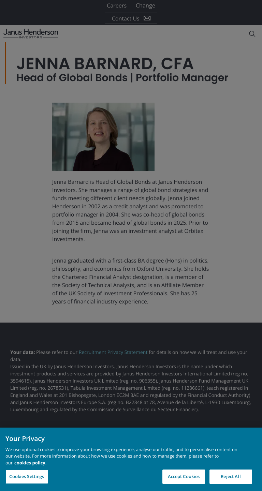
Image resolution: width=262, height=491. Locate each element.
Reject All (231, 476)
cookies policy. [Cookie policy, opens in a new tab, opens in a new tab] (30, 463)
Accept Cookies (184, 476)
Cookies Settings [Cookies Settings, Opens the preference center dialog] (26, 476)
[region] (131, 459)
